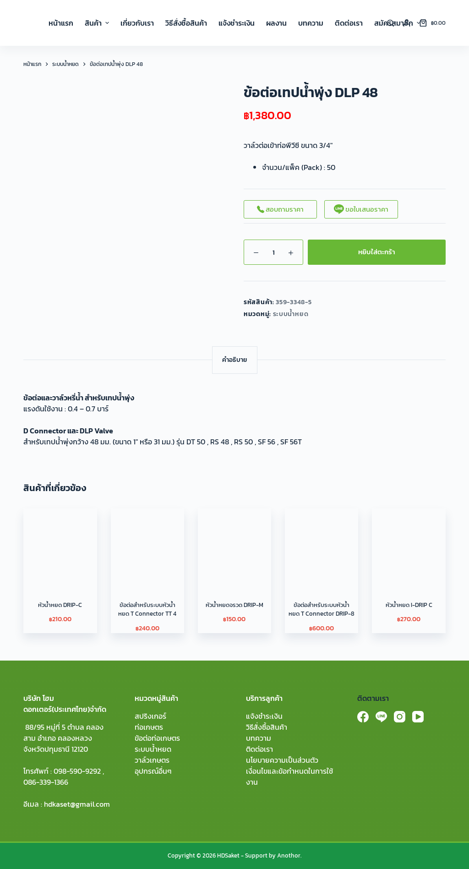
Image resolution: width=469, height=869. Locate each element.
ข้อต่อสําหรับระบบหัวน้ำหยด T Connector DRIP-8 (321, 609)
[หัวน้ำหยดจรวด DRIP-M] (234, 545)
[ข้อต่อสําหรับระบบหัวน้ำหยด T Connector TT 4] (147, 545)
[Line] (381, 716)
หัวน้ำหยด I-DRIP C (409, 605)
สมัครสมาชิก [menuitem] (397, 22)
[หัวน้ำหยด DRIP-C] (60, 545)
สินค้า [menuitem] (98, 22)
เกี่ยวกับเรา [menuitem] (137, 22)
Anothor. (289, 855)
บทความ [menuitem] (310, 22)
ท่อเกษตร (149, 726)
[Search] (390, 23)
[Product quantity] (273, 252)
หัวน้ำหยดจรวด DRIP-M (234, 605)
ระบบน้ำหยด (291, 314)
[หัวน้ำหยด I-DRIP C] (408, 545)
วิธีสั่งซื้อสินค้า (266, 726)
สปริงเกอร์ (150, 716)
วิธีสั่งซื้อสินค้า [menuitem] (186, 22)
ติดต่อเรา (259, 748)
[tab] (234, 359)
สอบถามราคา (280, 209)
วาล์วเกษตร (152, 759)
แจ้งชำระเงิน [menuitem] (236, 22)
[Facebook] (363, 716)
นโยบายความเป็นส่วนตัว (282, 759)
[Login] (406, 23)
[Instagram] (399, 716)
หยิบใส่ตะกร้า (376, 251)
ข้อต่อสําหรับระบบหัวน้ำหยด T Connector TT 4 (147, 609)
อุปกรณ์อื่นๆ (153, 770)
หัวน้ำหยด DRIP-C (60, 605)
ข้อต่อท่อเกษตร (157, 737)
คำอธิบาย (234, 360)
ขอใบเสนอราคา (361, 209)
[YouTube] (418, 716)
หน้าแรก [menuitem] (61, 22)
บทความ (258, 737)
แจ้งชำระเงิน (264, 716)
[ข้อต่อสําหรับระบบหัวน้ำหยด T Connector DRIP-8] (321, 545)
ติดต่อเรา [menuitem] (349, 22)
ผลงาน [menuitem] (276, 22)
